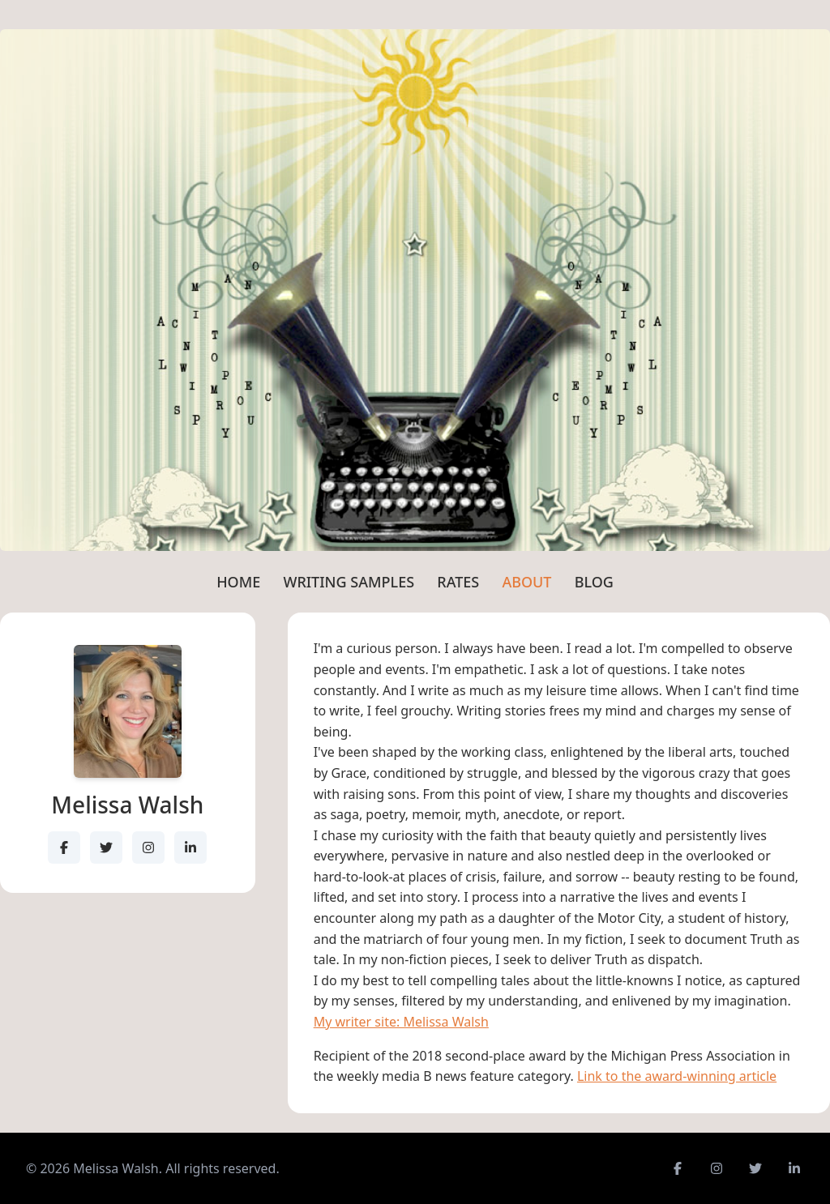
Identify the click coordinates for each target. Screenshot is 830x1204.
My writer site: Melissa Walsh (401, 1022)
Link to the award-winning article (677, 1076)
